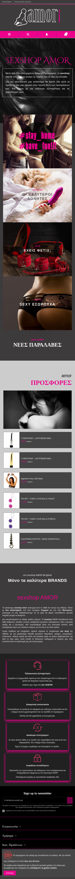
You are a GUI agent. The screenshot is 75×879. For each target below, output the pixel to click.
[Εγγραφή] (70, 800)
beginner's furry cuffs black (32, 479)
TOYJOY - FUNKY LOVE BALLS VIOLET (38, 499)
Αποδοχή (9, 873)
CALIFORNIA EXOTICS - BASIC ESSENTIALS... (41, 539)
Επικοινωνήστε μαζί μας (22, 2)
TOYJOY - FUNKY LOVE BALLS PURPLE (38, 519)
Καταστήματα (7, 2)
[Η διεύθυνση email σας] (34, 800)
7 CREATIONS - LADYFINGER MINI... (36, 438)
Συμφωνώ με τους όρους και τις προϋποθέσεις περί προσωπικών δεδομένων (31, 810)
